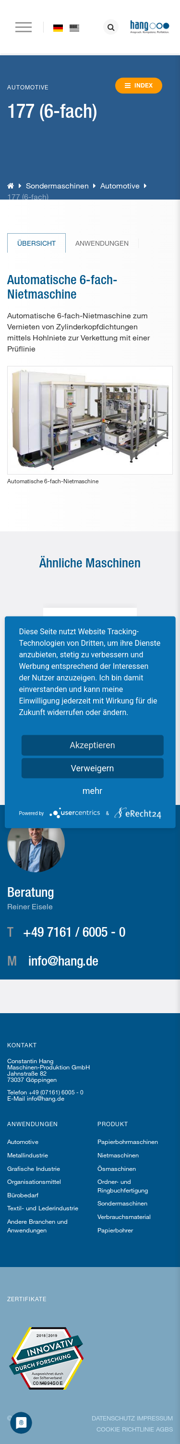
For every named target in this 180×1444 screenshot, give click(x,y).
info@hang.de (63, 960)
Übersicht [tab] (36, 243)
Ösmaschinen (116, 1168)
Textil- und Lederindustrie (42, 1208)
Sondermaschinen (57, 185)
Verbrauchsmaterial (124, 1216)
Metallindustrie (27, 1155)
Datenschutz (113, 1418)
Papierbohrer (115, 1230)
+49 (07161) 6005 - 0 (56, 1092)
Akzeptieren (92, 745)
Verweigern (92, 768)
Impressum (155, 1418)
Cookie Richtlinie (125, 1429)
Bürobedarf (22, 1195)
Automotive (120, 185)
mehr (92, 790)
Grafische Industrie (33, 1168)
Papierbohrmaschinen (127, 1141)
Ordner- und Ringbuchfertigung (122, 1186)
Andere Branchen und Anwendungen (37, 1226)
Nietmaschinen (118, 1155)
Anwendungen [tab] (102, 243)
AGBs (164, 1429)
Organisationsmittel (34, 1181)
